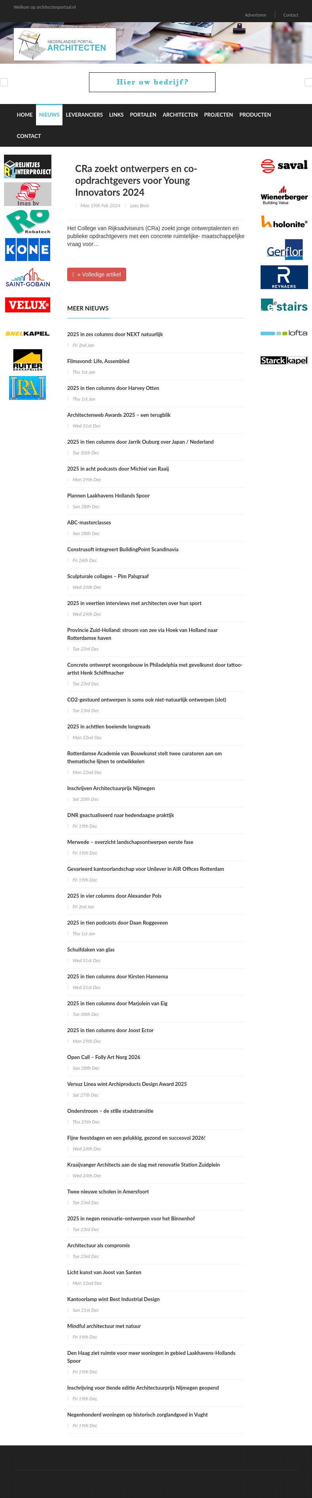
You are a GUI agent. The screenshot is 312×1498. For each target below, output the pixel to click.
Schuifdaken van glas (91, 949)
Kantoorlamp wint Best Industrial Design (113, 1299)
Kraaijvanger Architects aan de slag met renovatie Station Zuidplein (143, 1164)
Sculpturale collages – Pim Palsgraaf (108, 576)
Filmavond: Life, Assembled (98, 361)
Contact (290, 14)
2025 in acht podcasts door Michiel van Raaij (118, 468)
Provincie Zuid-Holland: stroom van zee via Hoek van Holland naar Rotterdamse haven (142, 634)
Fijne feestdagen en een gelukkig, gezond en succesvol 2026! (136, 1138)
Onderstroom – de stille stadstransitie (110, 1111)
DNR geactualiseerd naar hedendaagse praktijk (120, 815)
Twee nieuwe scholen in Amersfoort (108, 1191)
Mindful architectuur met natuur (104, 1326)
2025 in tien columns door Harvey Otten (113, 388)
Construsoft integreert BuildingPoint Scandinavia (122, 549)
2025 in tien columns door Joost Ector (110, 1030)
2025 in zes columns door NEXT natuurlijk (115, 334)
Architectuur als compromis (98, 1245)
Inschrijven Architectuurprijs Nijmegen (111, 788)
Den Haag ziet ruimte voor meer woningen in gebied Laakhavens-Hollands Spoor (151, 1357)
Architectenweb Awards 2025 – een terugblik (118, 415)
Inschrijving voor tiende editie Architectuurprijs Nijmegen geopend (143, 1388)
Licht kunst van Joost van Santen (104, 1272)
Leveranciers (84, 115)
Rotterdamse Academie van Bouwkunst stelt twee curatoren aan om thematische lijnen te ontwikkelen (144, 757)
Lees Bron (139, 205)
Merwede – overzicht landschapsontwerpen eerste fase (130, 842)
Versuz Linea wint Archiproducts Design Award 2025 (127, 1084)
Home (25, 115)
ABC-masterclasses (89, 522)
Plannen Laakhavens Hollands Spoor (108, 495)
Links (116, 115)
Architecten (180, 115)
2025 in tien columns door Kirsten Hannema (117, 976)
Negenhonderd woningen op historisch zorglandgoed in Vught (137, 1414)
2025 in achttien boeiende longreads (108, 726)
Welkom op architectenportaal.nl (45, 6)
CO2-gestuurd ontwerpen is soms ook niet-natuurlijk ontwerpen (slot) (146, 699)
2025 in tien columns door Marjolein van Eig (117, 1003)
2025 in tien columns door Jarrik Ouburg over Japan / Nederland (140, 442)
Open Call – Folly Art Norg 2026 (103, 1057)
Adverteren (255, 14)
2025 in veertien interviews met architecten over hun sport (134, 603)
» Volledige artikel (96, 274)
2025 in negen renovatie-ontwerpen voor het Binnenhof (131, 1218)
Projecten (218, 115)
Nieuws (49, 115)
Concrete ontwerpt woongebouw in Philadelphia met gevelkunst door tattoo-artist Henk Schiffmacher (155, 669)
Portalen (143, 115)
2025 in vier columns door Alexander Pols (114, 896)
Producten (255, 115)
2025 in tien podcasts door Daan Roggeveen (117, 922)
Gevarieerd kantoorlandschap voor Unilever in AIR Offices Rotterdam (145, 869)
